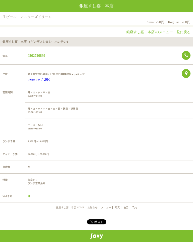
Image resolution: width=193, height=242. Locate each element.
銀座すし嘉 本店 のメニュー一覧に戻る (158, 32)
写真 (117, 207)
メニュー (106, 207)
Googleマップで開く (39, 79)
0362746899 (36, 56)
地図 (125, 207)
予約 (134, 207)
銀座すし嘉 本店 (96, 6)
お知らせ (92, 207)
